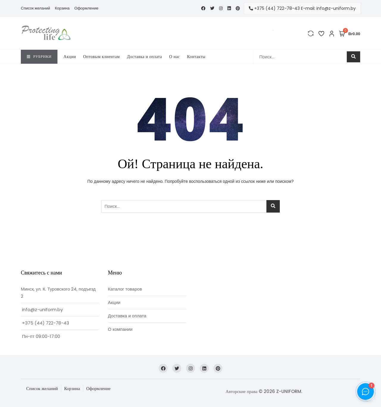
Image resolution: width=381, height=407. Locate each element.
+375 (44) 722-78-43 (45, 323)
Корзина (62, 8)
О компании (120, 329)
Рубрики (39, 56)
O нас (174, 56)
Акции (69, 56)
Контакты (196, 56)
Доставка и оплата (144, 56)
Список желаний (35, 8)
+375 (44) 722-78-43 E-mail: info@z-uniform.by (302, 8)
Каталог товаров (125, 289)
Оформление (86, 8)
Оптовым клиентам (101, 56)
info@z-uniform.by (42, 309)
